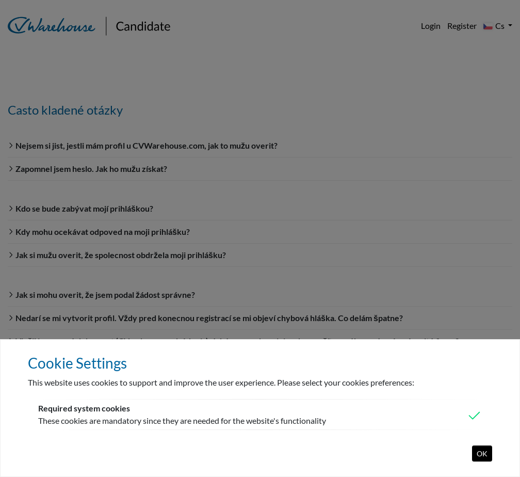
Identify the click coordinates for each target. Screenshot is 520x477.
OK (482, 453)
